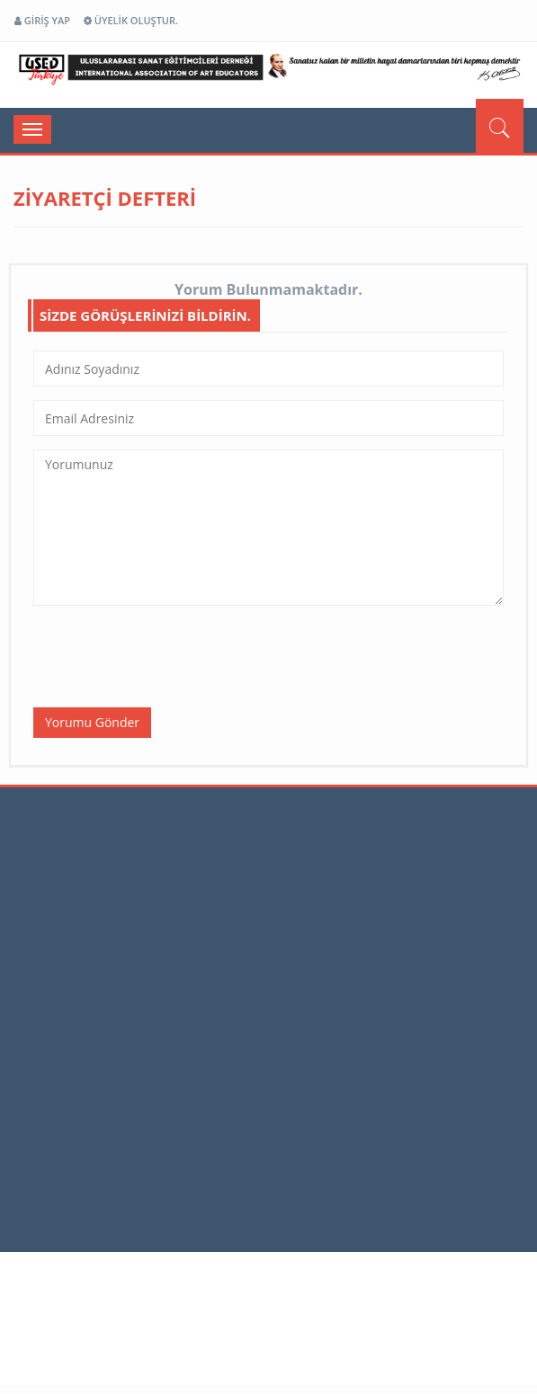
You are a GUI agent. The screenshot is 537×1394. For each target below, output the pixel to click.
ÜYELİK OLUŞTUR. (131, 20)
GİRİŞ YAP (42, 20)
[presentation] (170, 654)
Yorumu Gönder (92, 722)
